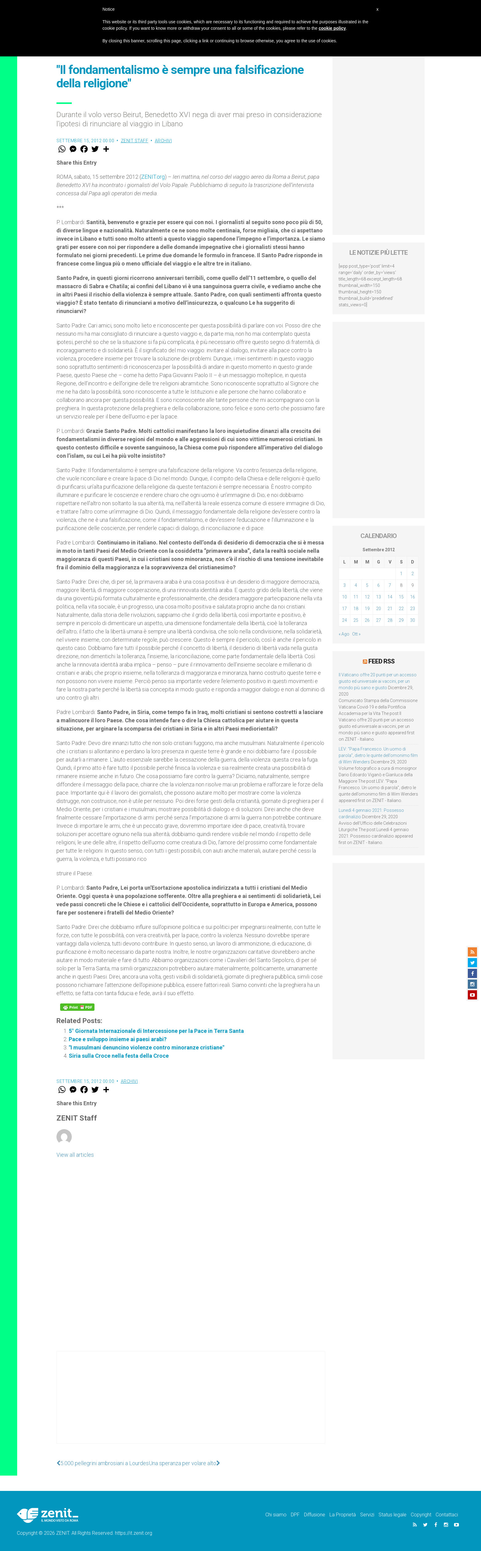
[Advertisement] (191, 1403)
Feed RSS (381, 661)
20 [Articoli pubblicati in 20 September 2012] (378, 608)
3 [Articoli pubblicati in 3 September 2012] (344, 585)
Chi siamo (276, 1515)
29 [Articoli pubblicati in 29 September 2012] (401, 620)
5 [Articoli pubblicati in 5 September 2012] (367, 585)
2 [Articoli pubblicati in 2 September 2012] (412, 573)
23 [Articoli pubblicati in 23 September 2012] (412, 608)
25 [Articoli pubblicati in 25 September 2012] (355, 620)
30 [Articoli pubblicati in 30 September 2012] (412, 620)
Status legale (392, 1515)
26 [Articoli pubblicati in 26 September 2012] (367, 620)
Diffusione (314, 1515)
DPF (295, 1515)
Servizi (367, 1515)
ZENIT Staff (134, 140)
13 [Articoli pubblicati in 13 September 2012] (378, 596)
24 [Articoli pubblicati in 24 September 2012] (344, 620)
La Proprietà (342, 1515)
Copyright (421, 1515)
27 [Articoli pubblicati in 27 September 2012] (378, 620)
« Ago (344, 634)
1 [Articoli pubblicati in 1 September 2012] (401, 573)
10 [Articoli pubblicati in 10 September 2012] (344, 596)
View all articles (75, 1155)
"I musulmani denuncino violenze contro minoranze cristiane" (146, 1047)
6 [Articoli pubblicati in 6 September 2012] (378, 585)
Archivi (163, 140)
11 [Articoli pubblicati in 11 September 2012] (355, 596)
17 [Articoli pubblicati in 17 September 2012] (344, 608)
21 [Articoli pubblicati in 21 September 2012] (389, 608)
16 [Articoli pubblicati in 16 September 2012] (412, 596)
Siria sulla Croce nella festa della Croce (119, 1055)
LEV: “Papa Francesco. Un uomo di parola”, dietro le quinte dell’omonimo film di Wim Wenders (378, 755)
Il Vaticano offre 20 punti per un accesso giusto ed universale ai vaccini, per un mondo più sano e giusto (378, 681)
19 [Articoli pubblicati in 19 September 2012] (367, 608)
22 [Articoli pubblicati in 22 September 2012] (401, 608)
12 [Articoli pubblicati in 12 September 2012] (367, 596)
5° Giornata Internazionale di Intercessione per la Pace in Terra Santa (156, 1031)
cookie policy (332, 28)
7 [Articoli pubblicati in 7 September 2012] (390, 585)
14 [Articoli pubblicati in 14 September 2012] (389, 596)
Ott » (356, 634)
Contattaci (447, 1515)
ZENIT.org (153, 177)
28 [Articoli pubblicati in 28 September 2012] (389, 620)
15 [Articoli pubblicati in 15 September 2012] (401, 596)
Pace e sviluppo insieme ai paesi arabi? (118, 1039)
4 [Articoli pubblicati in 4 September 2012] (356, 585)
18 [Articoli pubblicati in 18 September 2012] (355, 608)
